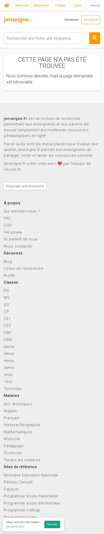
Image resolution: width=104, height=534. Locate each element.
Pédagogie (14, 446)
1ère (8, 381)
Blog (8, 261)
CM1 (8, 332)
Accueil (6, 4)
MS (7, 297)
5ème (9, 353)
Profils (9, 275)
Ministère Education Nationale (31, 475)
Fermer (52, 524)
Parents (95, 5)
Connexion (71, 19)
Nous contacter (18, 246)
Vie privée (13, 232)
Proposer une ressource (25, 186)
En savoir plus (15, 526)
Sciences (12, 453)
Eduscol (11, 489)
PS (6, 290)
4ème (9, 360)
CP (6, 311)
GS (6, 304)
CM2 (8, 339)
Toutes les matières (22, 460)
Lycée (77, 5)
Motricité (12, 439)
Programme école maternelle (31, 496)
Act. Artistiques (18, 404)
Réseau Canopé (18, 482)
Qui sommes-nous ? (22, 211)
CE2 (7, 325)
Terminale (13, 388)
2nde (8, 374)
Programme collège (22, 510)
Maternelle (22, 5)
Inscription (90, 19)
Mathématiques (18, 432)
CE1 (7, 318)
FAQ (7, 218)
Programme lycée (20, 517)
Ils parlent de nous (21, 239)
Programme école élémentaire (32, 503)
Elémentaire (41, 5)
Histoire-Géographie (22, 425)
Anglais (10, 411)
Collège (60, 5)
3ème (9, 367)
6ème (9, 346)
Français (11, 418)
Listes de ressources (23, 268)
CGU (8, 225)
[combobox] (52, 38)
